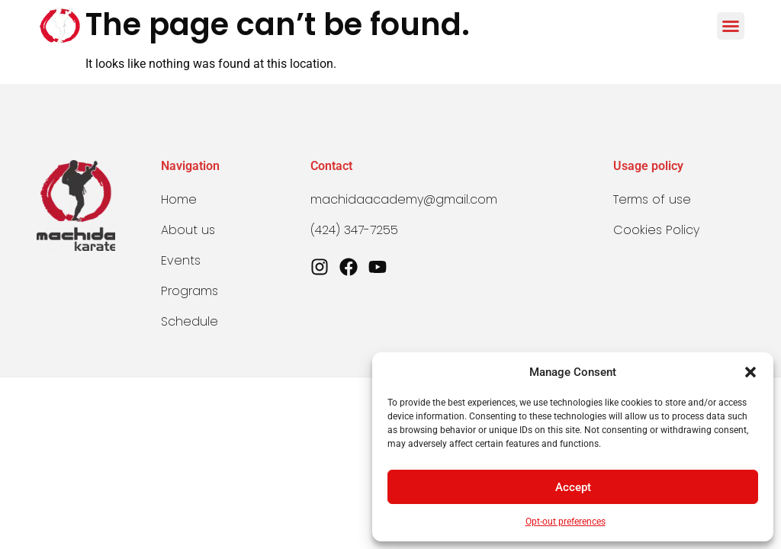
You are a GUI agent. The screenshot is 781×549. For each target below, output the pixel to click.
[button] (750, 372)
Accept (573, 487)
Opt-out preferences (565, 521)
